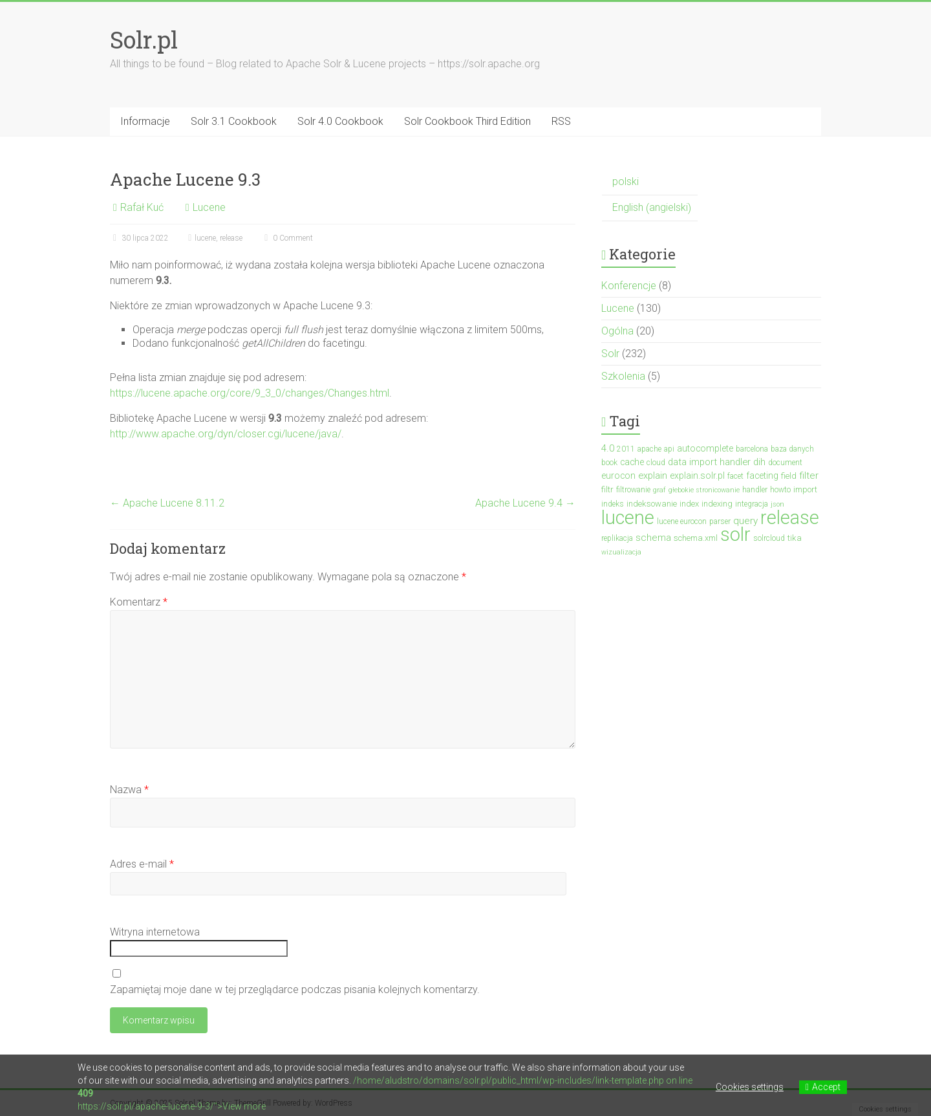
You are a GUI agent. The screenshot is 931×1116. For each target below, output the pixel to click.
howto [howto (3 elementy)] (780, 489)
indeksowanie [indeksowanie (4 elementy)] (651, 504)
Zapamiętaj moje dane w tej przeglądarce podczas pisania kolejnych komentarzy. (295, 989)
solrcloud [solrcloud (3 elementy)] (769, 538)
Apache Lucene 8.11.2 (167, 503)
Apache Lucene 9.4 (525, 503)
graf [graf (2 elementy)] (659, 490)
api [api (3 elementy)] (669, 449)
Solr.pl (144, 39)
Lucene (209, 207)
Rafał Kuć (142, 207)
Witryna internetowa (155, 932)
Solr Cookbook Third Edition (467, 121)
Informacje (145, 121)
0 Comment (287, 238)
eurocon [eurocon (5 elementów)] (618, 475)
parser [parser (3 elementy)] (720, 521)
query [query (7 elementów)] (745, 521)
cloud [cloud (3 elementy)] (656, 462)
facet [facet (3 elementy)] (735, 476)
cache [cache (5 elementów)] (632, 462)
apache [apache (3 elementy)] (649, 449)
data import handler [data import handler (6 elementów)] (709, 462)
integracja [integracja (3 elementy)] (751, 504)
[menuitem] (650, 182)
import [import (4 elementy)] (805, 489)
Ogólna (617, 331)
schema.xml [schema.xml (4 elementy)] (696, 538)
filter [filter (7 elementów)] (809, 475)
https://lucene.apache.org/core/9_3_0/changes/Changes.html (249, 393)
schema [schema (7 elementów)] (653, 537)
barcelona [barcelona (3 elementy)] (752, 449)
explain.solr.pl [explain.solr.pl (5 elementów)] (697, 475)
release (231, 238)
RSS (561, 121)
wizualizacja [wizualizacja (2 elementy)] (621, 552)
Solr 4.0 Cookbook (340, 121)
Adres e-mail (142, 864)
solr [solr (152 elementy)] (735, 534)
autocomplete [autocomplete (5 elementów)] (705, 448)
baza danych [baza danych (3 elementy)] (792, 449)
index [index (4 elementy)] (689, 504)
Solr (610, 353)
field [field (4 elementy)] (789, 476)
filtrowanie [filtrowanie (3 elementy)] (633, 489)
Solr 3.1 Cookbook (234, 121)
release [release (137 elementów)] (789, 518)
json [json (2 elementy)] (777, 504)
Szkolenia (623, 376)
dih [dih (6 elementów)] (759, 462)
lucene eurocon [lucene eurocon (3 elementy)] (682, 521)
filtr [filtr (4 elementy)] (607, 489)
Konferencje (628, 285)
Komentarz (138, 602)
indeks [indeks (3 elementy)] (612, 504)
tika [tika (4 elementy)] (794, 538)
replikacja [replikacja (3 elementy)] (617, 538)
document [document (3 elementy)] (785, 462)
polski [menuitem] (625, 181)
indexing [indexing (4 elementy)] (717, 504)
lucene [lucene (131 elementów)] (627, 518)
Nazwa (129, 789)
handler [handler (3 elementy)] (754, 489)
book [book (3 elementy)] (609, 462)
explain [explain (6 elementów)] (652, 475)
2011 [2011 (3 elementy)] (626, 449)
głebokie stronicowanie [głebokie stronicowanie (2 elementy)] (704, 490)
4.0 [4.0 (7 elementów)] (607, 448)
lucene (205, 238)
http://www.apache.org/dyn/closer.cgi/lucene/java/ (225, 434)
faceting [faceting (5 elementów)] (762, 475)
